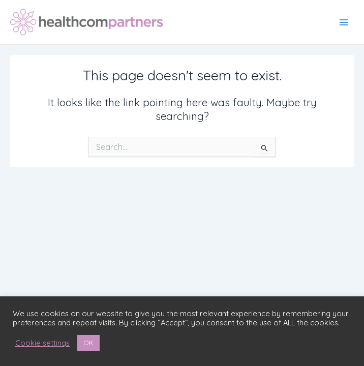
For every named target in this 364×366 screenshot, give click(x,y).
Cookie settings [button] (42, 343)
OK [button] (88, 343)
